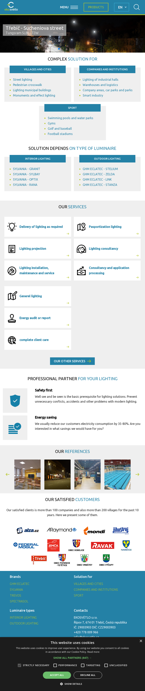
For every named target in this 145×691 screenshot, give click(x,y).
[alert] (72, 664)
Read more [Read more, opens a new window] (93, 651)
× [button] (140, 641)
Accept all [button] (57, 675)
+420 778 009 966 (86, 632)
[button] (59, 49)
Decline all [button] (88, 675)
